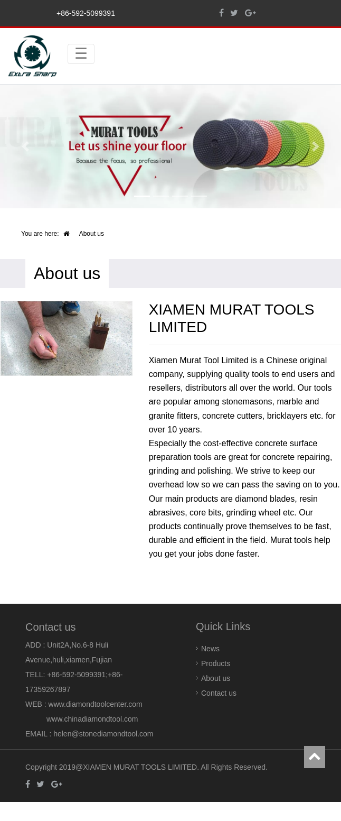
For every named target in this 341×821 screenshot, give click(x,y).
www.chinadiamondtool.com (92, 719)
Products (215, 663)
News (210, 648)
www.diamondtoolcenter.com (96, 704)
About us (215, 678)
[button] (25, 146)
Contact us (218, 693)
